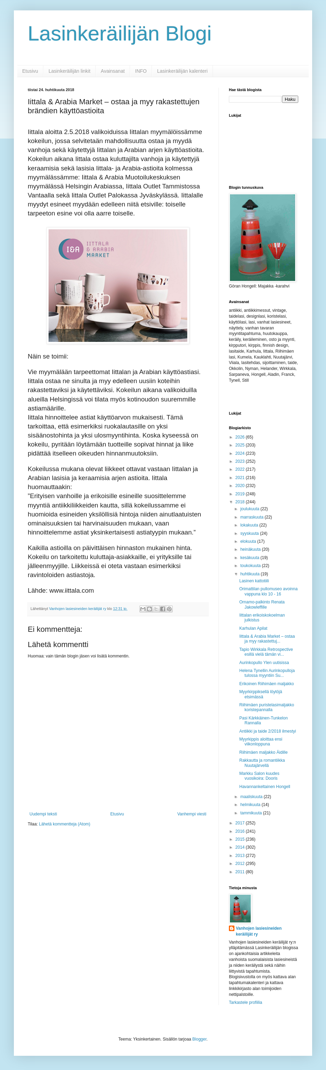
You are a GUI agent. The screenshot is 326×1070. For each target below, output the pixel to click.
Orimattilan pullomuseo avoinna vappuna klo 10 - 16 (268, 591)
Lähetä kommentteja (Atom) (64, 824)
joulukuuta (250, 508)
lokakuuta (249, 525)
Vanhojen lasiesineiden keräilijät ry (259, 931)
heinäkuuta (251, 549)
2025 (240, 445)
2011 (240, 871)
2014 (240, 847)
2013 (240, 855)
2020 (240, 485)
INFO (141, 71)
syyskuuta (250, 533)
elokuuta (248, 541)
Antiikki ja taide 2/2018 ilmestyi (267, 731)
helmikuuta (250, 804)
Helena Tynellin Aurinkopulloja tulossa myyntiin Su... (267, 673)
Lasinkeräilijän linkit (70, 71)
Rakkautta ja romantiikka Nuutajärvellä (262, 763)
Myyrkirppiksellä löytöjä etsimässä (260, 694)
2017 (240, 823)
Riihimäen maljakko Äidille (263, 752)
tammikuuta (251, 813)
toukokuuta (251, 565)
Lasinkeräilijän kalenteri (182, 71)
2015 (240, 839)
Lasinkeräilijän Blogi (120, 33)
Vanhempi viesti (191, 814)
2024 (240, 453)
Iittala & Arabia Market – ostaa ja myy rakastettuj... (267, 639)
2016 (240, 831)
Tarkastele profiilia (245, 1002)
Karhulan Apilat (253, 628)
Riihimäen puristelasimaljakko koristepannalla (266, 707)
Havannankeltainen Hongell (264, 786)
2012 (240, 863)
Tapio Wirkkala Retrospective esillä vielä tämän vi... (266, 652)
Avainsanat (113, 71)
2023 (240, 461)
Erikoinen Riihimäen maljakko (266, 683)
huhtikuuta (250, 574)
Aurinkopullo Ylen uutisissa (264, 662)
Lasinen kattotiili (254, 580)
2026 (240, 437)
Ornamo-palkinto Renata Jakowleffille (262, 604)
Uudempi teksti (43, 814)
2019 (240, 494)
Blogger (199, 1039)
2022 (240, 469)
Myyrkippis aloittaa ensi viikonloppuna (260, 741)
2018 (240, 501)
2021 (240, 477)
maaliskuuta (252, 796)
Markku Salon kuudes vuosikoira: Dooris (259, 776)
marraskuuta (252, 517)
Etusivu (30, 71)
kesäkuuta (250, 557)
